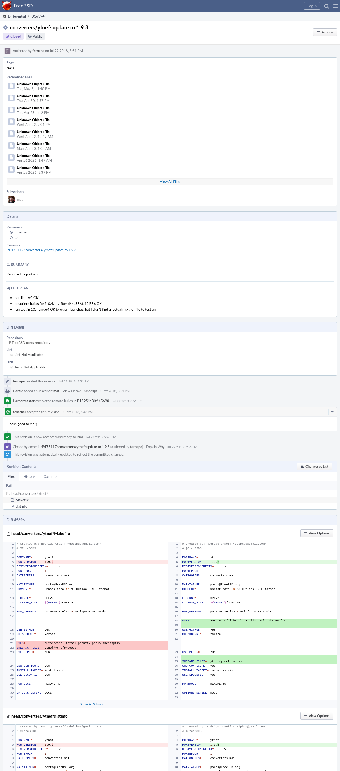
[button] (335, 6)
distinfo (21, 506)
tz (16, 237)
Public (37, 36)
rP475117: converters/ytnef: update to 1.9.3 (42, 250)
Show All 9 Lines (91, 704)
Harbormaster (24, 400)
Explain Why (155, 446)
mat (20, 199)
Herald (18, 391)
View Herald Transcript (80, 391)
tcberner (21, 232)
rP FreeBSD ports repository (29, 342)
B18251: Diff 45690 (93, 400)
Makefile (22, 499)
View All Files (170, 181)
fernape (38, 50)
